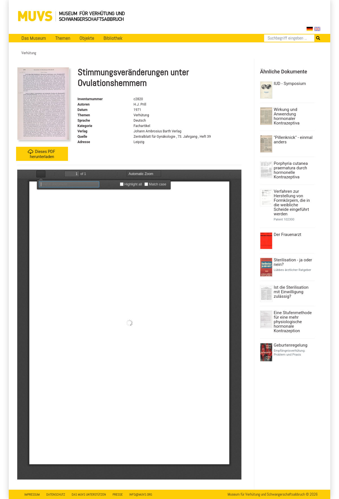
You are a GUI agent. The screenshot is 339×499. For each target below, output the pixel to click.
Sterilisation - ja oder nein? (293, 262)
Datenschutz (55, 494)
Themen (62, 38)
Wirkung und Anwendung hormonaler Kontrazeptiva (287, 116)
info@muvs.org (140, 494)
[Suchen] (289, 38)
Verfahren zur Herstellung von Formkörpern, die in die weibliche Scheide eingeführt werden (292, 202)
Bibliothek (113, 38)
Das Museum (33, 38)
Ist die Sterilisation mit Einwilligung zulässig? (291, 292)
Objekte (87, 38)
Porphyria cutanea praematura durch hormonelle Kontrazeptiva (291, 170)
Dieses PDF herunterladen (41, 154)
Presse (118, 494)
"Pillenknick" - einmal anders (293, 139)
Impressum (32, 494)
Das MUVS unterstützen (89, 494)
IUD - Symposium (290, 83)
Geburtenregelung (290, 345)
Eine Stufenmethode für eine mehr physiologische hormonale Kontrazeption (293, 321)
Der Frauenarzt (287, 234)
